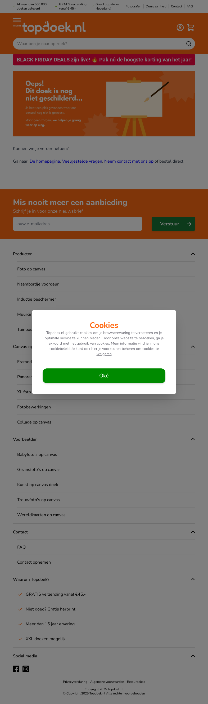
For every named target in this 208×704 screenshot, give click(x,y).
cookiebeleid (59, 348)
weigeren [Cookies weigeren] (104, 354)
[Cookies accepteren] (104, 375)
